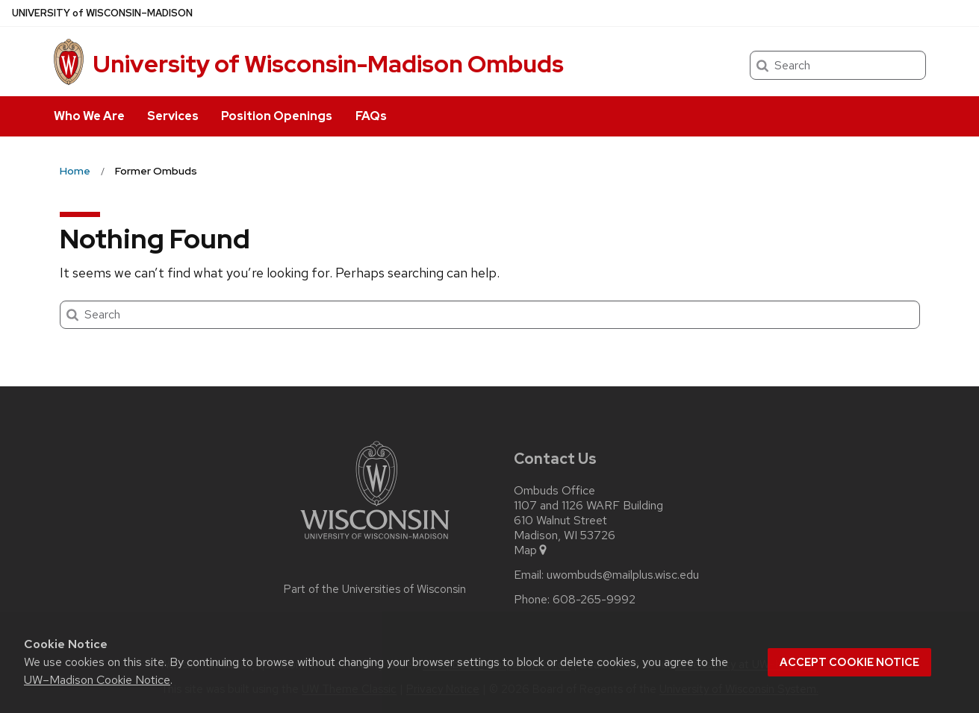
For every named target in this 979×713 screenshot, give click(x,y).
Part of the (375, 589)
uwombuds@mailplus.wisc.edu (623, 575)
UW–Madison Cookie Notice (97, 680)
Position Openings (276, 116)
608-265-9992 (594, 599)
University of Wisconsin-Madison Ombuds (328, 64)
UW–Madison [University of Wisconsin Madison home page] (102, 13)
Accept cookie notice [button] (849, 662)
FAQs (371, 116)
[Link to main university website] (375, 542)
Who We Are (89, 116)
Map (531, 550)
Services (173, 116)
